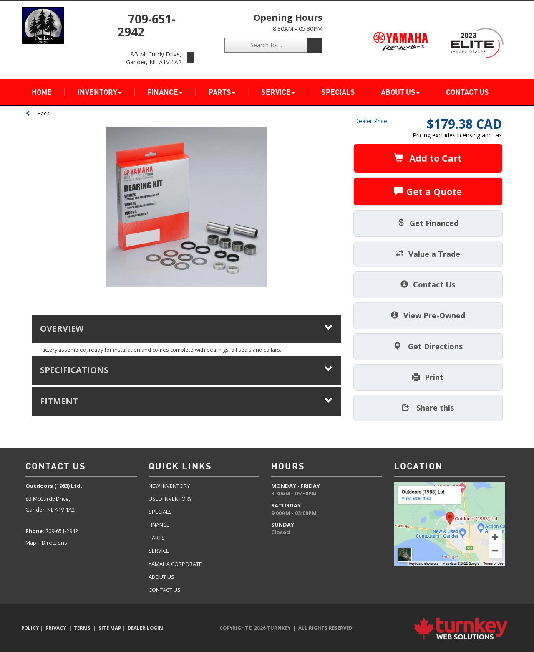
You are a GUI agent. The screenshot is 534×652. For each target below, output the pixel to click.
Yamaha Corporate (175, 564)
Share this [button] (428, 408)
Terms (82, 628)
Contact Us (467, 92)
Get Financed (427, 223)
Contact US (165, 590)
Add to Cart (428, 158)
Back (37, 113)
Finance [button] (164, 92)
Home (42, 92)
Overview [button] (186, 328)
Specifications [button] (186, 369)
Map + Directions (46, 542)
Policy (30, 628)
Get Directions (428, 346)
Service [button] (278, 92)
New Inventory (169, 486)
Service (159, 550)
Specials (338, 92)
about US (161, 577)
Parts (157, 537)
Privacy (55, 628)
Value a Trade (428, 254)
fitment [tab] (186, 401)
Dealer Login (145, 628)
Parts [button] (222, 92)
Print (427, 377)
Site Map (109, 628)
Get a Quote (428, 191)
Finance (159, 524)
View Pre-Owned (428, 315)
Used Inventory (170, 498)
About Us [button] (400, 92)
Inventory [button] (99, 92)
